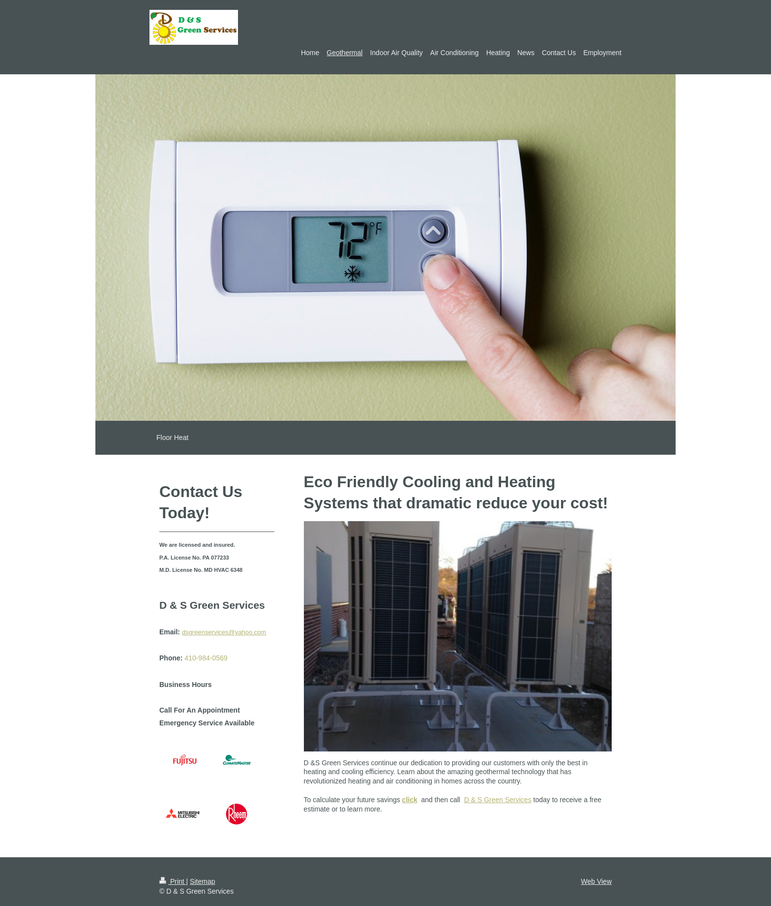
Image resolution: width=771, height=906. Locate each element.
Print (172, 881)
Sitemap (202, 881)
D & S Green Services (498, 800)
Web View (596, 881)
